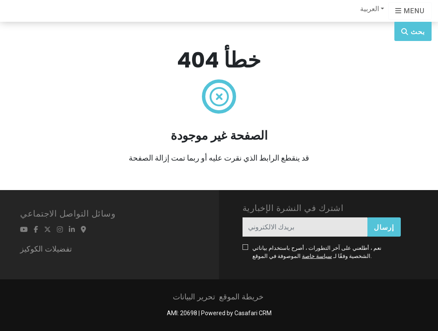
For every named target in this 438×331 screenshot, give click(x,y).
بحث (413, 32)
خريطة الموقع (241, 296)
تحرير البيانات (194, 296)
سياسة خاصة (317, 256)
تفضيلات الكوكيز (46, 248)
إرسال (384, 227)
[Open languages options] (410, 11)
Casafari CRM (253, 313)
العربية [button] (369, 9)
